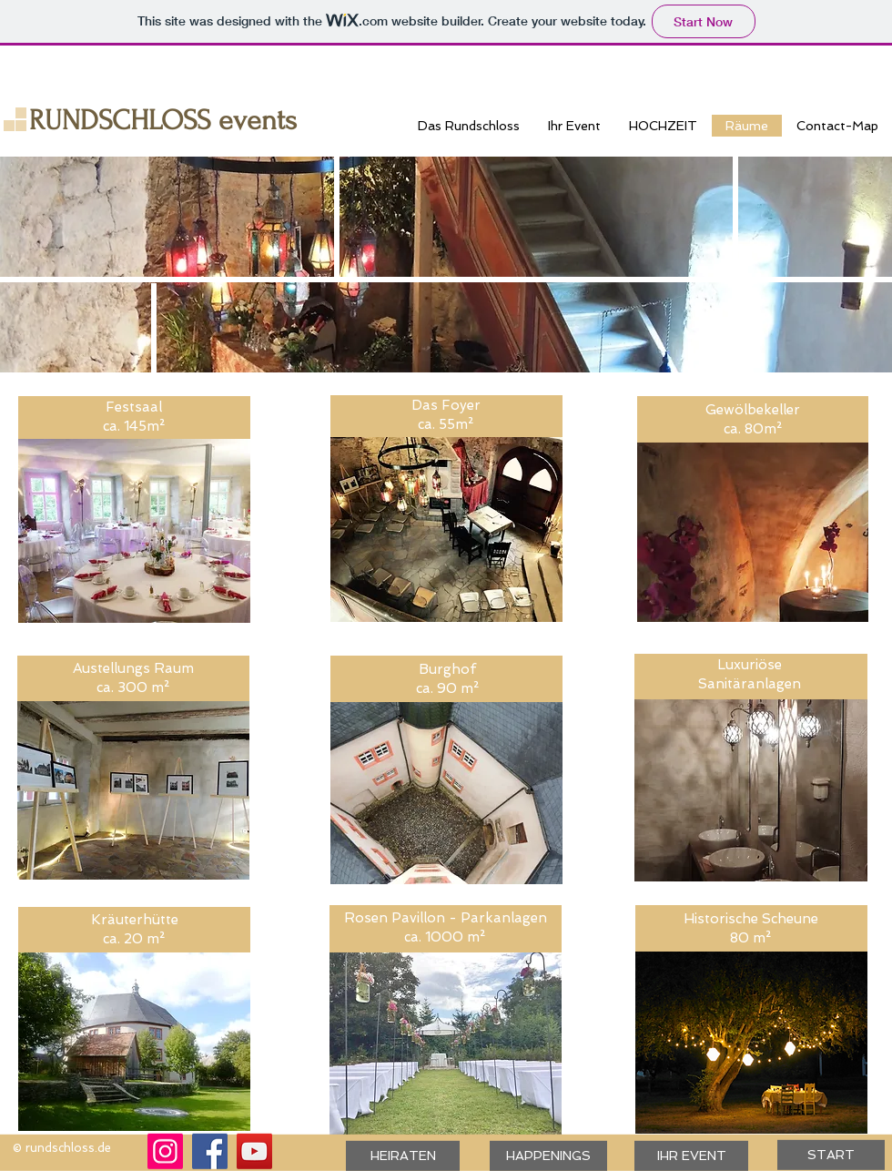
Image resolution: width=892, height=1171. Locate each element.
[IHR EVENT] (691, 1156)
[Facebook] (210, 1151)
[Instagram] (165, 1151)
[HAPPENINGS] (548, 1156)
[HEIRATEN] (403, 1156)
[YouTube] (254, 1151)
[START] (831, 1155)
